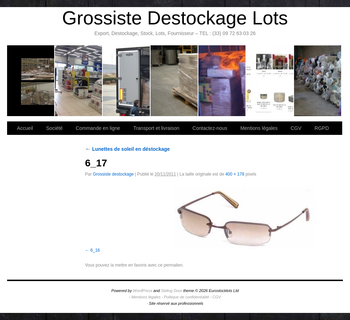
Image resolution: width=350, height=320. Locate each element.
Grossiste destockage (113, 174)
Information (317, 80)
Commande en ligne (98, 128)
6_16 (95, 250)
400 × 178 (234, 174)
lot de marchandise (270, 80)
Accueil (25, 128)
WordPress (142, 290)
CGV (295, 128)
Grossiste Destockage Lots (175, 17)
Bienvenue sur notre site (31, 80)
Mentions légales (258, 128)
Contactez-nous (174, 80)
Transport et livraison (127, 80)
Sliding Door (171, 290)
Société (79, 80)
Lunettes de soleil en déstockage (127, 149)
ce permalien (170, 265)
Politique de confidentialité (186, 297)
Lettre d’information (222, 80)
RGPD (322, 128)
